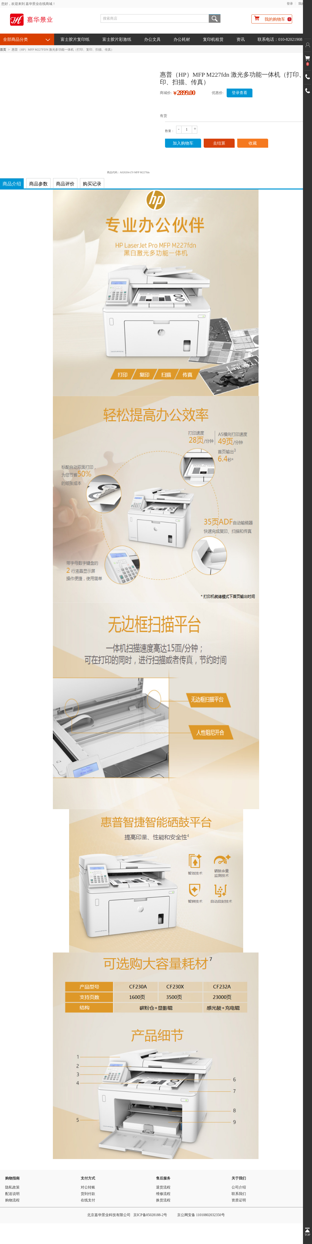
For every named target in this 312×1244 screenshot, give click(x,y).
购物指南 (12, 1178)
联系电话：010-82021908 (280, 39)
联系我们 (239, 1194)
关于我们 (239, 1178)
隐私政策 (12, 1187)
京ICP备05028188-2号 (150, 1215)
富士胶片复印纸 (75, 39)
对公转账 (88, 1187)
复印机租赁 (213, 39)
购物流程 (12, 1200)
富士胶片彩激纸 (116, 39)
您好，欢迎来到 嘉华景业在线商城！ (28, 4)
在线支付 (88, 1200)
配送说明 (12, 1194)
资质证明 (239, 1200)
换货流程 (163, 1200)
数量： (169, 131)
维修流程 (163, 1194)
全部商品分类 (15, 39)
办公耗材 (182, 39)
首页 (3, 49)
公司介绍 (239, 1187)
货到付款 (88, 1194)
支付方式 (88, 1178)
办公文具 (152, 39)
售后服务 (163, 1178)
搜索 (214, 18)
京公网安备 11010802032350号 (201, 1215)
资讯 (240, 39)
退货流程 (163, 1187)
